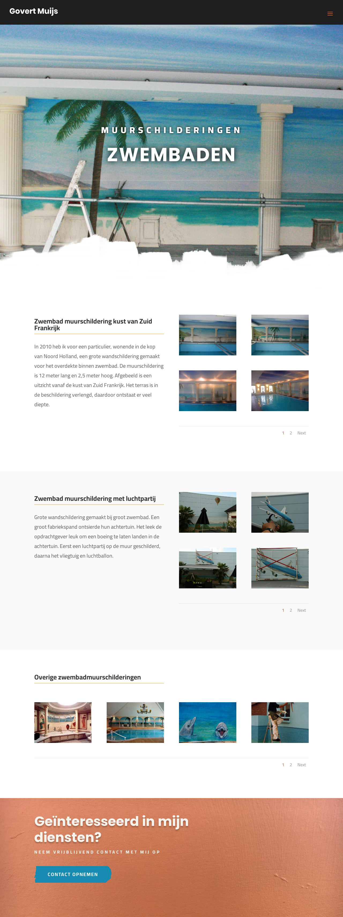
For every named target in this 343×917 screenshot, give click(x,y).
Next (301, 433)
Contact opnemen (73, 874)
